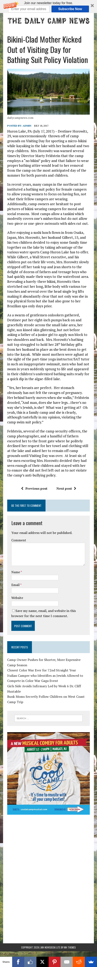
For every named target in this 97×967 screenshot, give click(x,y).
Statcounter (9, 954)
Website (17, 597)
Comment (18, 540)
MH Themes (70, 947)
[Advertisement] (48, 846)
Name (16, 572)
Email (15, 585)
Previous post (34, 488)
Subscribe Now (70, 9)
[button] (48, 6)
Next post (66, 488)
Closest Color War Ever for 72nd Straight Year (41, 670)
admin (27, 125)
